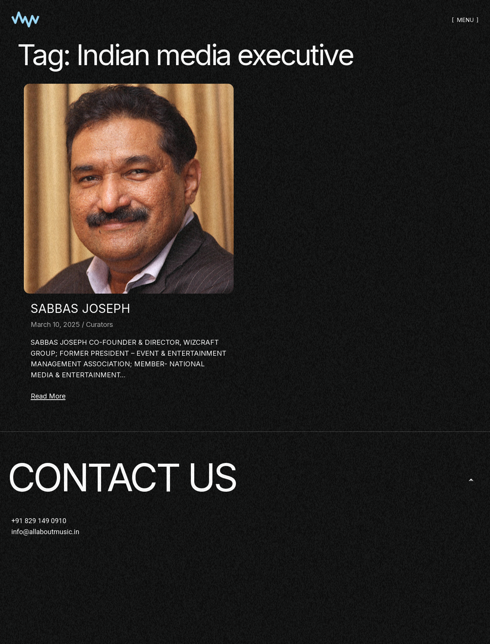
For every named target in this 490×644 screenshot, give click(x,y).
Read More (48, 396)
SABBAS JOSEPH (80, 308)
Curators (99, 324)
